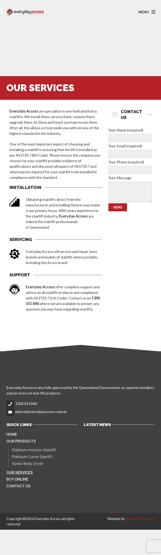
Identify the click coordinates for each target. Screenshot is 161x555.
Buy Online (17, 479)
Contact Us (18, 486)
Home (11, 434)
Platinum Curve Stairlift (32, 457)
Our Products (21, 441)
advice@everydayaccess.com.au (41, 411)
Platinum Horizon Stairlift (34, 450)
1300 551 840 (26, 403)
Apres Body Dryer (27, 463)
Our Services (19, 472)
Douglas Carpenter (140, 519)
